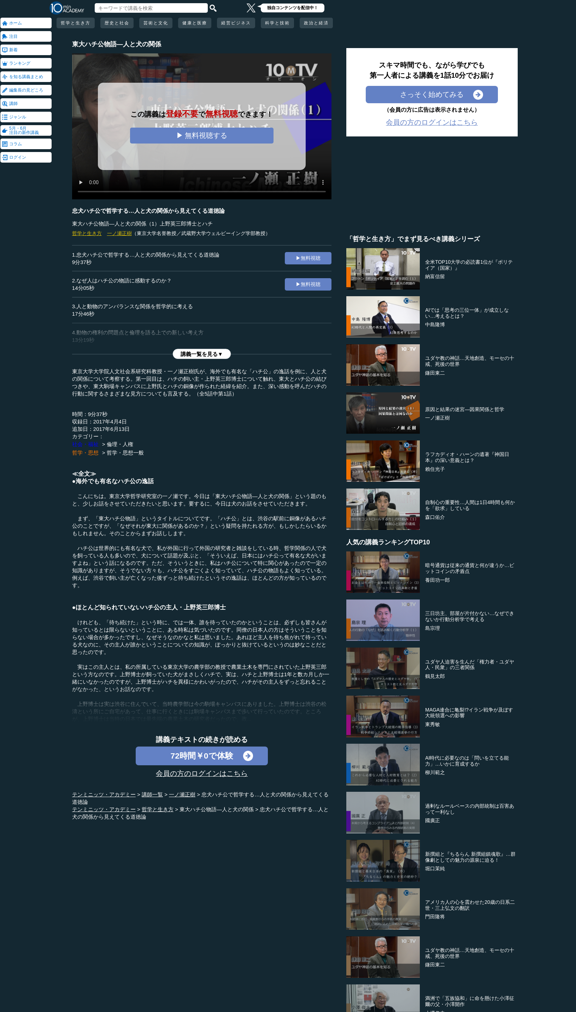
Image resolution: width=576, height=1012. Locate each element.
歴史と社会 (117, 23)
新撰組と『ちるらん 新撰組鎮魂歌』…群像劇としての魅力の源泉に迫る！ (470, 857)
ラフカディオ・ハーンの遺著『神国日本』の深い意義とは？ (467, 457)
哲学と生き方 (75, 23)
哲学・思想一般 (125, 453)
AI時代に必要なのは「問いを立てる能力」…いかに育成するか (467, 761)
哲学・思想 (85, 453)
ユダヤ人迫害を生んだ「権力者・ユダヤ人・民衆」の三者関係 (469, 665)
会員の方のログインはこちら (202, 773)
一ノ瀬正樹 (119, 233)
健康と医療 (194, 23)
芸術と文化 (155, 23)
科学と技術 (277, 23)
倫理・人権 (120, 444)
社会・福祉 (85, 444)
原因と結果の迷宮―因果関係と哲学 (464, 409)
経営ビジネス (236, 23)
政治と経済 (316, 23)
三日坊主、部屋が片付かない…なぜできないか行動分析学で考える (469, 616)
